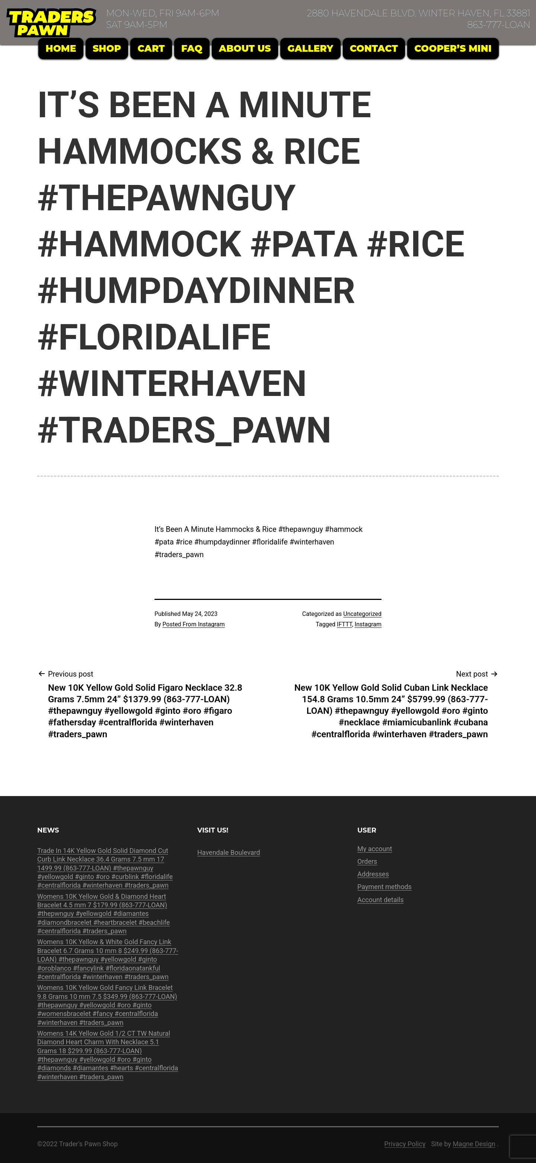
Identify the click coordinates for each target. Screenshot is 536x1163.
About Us (245, 48)
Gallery (310, 48)
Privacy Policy (404, 1144)
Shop (107, 48)
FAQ (191, 48)
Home (61, 48)
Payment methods (384, 887)
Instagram (368, 624)
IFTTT (344, 624)
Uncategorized (362, 613)
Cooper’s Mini (452, 48)
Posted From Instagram (194, 624)
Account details (380, 900)
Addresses (373, 874)
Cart (151, 48)
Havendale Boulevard (228, 852)
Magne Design (474, 1144)
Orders (367, 861)
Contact (374, 48)
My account (374, 849)
